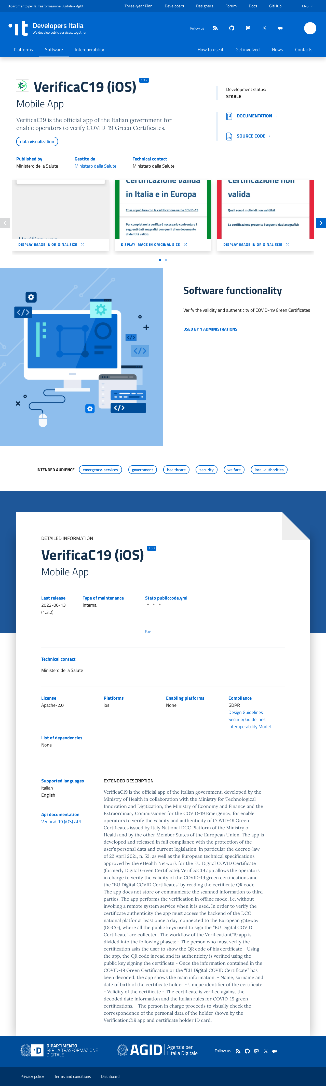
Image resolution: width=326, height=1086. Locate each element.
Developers (174, 6)
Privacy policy (32, 1076)
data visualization (37, 141)
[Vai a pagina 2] (166, 260)
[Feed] (213, 28)
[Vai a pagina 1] (160, 260)
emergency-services (100, 470)
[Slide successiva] (321, 223)
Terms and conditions (72, 1076)
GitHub (275, 6)
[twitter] (262, 28)
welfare (234, 470)
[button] (308, 6)
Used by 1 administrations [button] (210, 329)
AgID (79, 6)
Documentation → (252, 115)
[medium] (279, 28)
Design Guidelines (245, 712)
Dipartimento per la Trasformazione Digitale (40, 6)
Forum (231, 6)
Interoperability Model (249, 726)
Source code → (248, 135)
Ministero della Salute (95, 165)
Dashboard (110, 1076)
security (206, 470)
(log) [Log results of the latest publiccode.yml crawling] (148, 631)
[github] (230, 28)
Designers (204, 6)
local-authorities (269, 470)
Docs (253, 6)
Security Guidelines (246, 719)
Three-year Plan (139, 6)
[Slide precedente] (5, 223)
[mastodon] (246, 28)
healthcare (176, 470)
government (142, 470)
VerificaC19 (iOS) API (61, 821)
